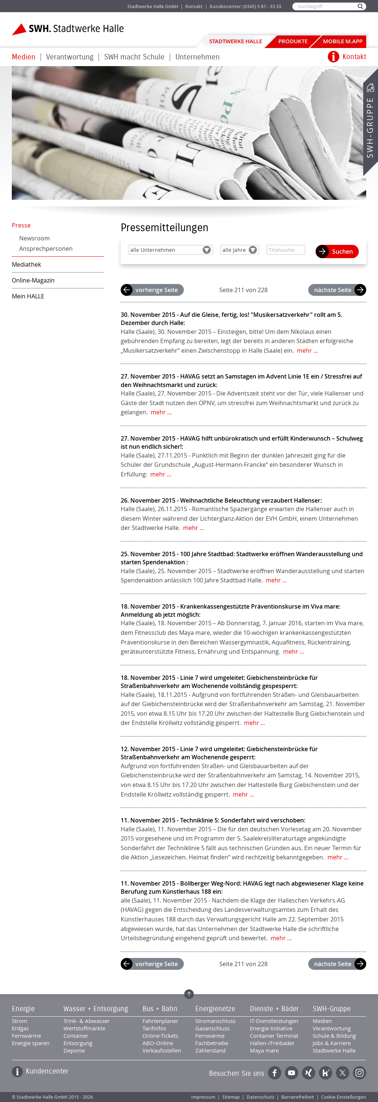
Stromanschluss (215, 1020)
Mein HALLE (28, 296)
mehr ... (307, 350)
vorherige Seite (156, 290)
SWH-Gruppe (370, 127)
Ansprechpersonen (46, 248)
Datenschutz (260, 1097)
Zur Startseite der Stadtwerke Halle (68, 29)
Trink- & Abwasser (86, 1020)
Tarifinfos (154, 1028)
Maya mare (264, 1050)
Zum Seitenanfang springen (189, 994)
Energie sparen (30, 1043)
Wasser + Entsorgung (95, 1009)
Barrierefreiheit (297, 1097)
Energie (23, 1009)
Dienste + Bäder (274, 1009)
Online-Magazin (33, 280)
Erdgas (20, 1028)
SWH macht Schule (134, 57)
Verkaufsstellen (161, 1050)
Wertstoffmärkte (84, 1028)
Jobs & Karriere (97, 6)
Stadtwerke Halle (235, 41)
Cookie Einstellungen (343, 1097)
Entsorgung (77, 1043)
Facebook (274, 1072)
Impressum (203, 1097)
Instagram (359, 1072)
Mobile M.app (342, 41)
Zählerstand (210, 1050)
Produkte (292, 41)
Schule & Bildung (334, 1035)
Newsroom (34, 238)
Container (75, 1035)
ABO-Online (157, 1043)
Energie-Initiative (271, 1028)
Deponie (74, 1050)
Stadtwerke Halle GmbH (152, 6)
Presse (21, 225)
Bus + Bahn (160, 1009)
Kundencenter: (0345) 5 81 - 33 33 (245, 6)
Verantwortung (69, 57)
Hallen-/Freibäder (272, 1043)
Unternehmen (197, 57)
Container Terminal (274, 1035)
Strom (19, 1020)
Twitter (342, 1072)
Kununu (325, 1072)
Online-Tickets (160, 1035)
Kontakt (194, 6)
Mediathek (26, 264)
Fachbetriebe (211, 1043)
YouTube (291, 1072)
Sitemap (231, 1097)
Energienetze (215, 1009)
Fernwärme (26, 1035)
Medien (23, 57)
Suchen (342, 251)
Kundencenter (47, 1071)
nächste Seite (332, 290)
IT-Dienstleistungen (274, 1020)
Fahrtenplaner (160, 1020)
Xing (308, 1072)
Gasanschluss (212, 1028)
